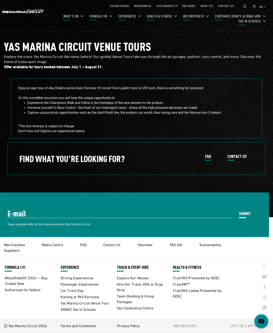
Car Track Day (72, 290)
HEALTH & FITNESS (160, 16)
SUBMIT (245, 213)
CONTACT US (226, 6)
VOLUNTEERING (119, 6)
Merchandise (14, 244)
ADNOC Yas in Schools (78, 309)
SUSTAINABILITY (167, 6)
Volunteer (145, 244)
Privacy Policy (128, 325)
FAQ (208, 156)
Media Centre (52, 244)
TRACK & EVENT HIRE (133, 267)
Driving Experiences (77, 277)
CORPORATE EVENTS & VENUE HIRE (238, 16)
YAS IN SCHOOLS (250, 21)
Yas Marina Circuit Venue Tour (85, 302)
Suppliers (12, 250)
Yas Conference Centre (135, 307)
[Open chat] (261, 321)
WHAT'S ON (71, 16)
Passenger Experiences (80, 284)
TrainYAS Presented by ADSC (196, 277)
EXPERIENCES (128, 16)
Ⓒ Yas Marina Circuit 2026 (25, 325)
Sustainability (210, 244)
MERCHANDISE (143, 6)
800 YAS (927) (185, 325)
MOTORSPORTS (194, 16)
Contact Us (112, 244)
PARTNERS (188, 6)
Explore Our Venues (133, 277)
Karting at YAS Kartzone (80, 296)
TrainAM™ (181, 284)
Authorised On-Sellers (23, 289)
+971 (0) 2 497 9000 (246, 325)
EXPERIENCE (70, 267)
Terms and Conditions (78, 325)
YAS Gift (176, 244)
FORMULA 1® (99, 16)
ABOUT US (206, 6)
